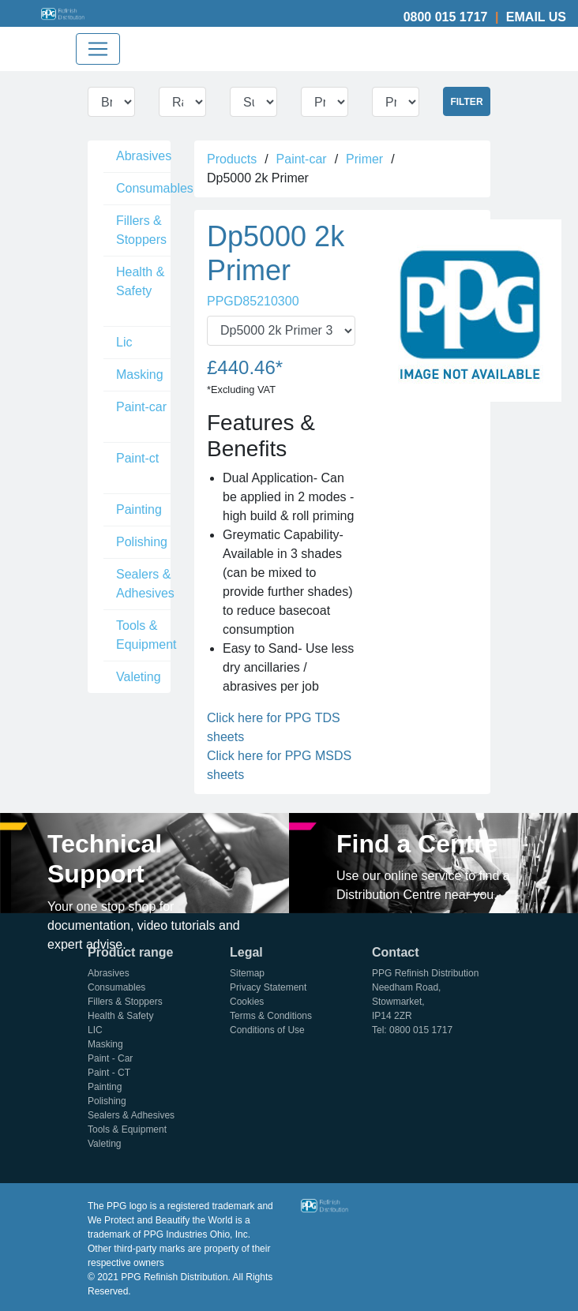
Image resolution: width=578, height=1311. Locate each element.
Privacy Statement (268, 987)
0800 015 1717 (445, 17)
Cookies (247, 1001)
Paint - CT (109, 1072)
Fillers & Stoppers (141, 230)
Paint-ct (137, 458)
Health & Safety (140, 281)
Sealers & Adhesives (145, 583)
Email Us (536, 17)
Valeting (138, 677)
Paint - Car (110, 1058)
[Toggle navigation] (98, 49)
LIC (95, 1030)
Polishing (141, 542)
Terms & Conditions (271, 1015)
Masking (139, 374)
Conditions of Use (267, 1030)
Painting (139, 509)
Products (232, 159)
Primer (364, 159)
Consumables (154, 188)
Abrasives (143, 156)
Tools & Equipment (146, 635)
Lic (124, 342)
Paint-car (141, 407)
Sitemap (247, 973)
